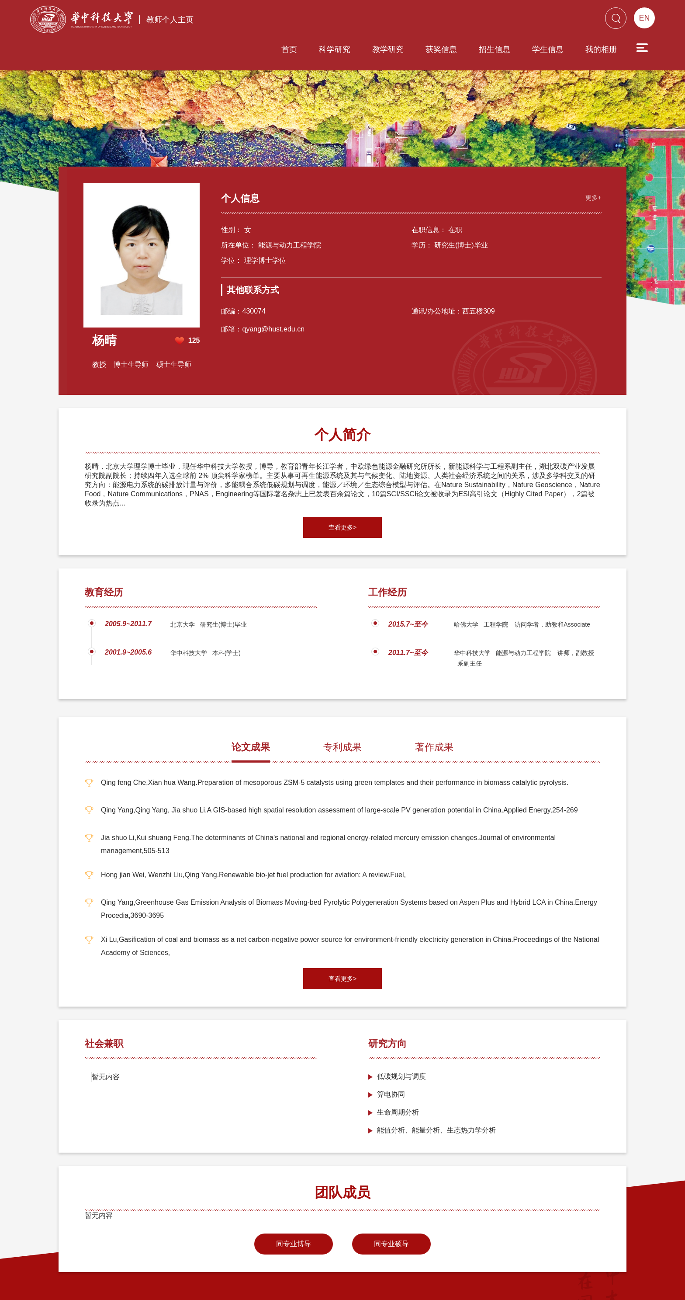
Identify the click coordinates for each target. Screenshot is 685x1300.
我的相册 (551, 20)
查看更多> (342, 493)
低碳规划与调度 (401, 1042)
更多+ (592, 163)
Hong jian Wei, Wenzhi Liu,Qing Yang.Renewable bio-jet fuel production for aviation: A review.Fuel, (253, 841)
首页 (239, 20)
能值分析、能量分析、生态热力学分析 (436, 1096)
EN (644, 18)
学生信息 (498, 20)
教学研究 (338, 20)
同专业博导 (293, 1210)
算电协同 (391, 1060)
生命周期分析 (398, 1078)
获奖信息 (391, 20)
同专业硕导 (391, 1210)
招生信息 (444, 20)
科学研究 (285, 20)
